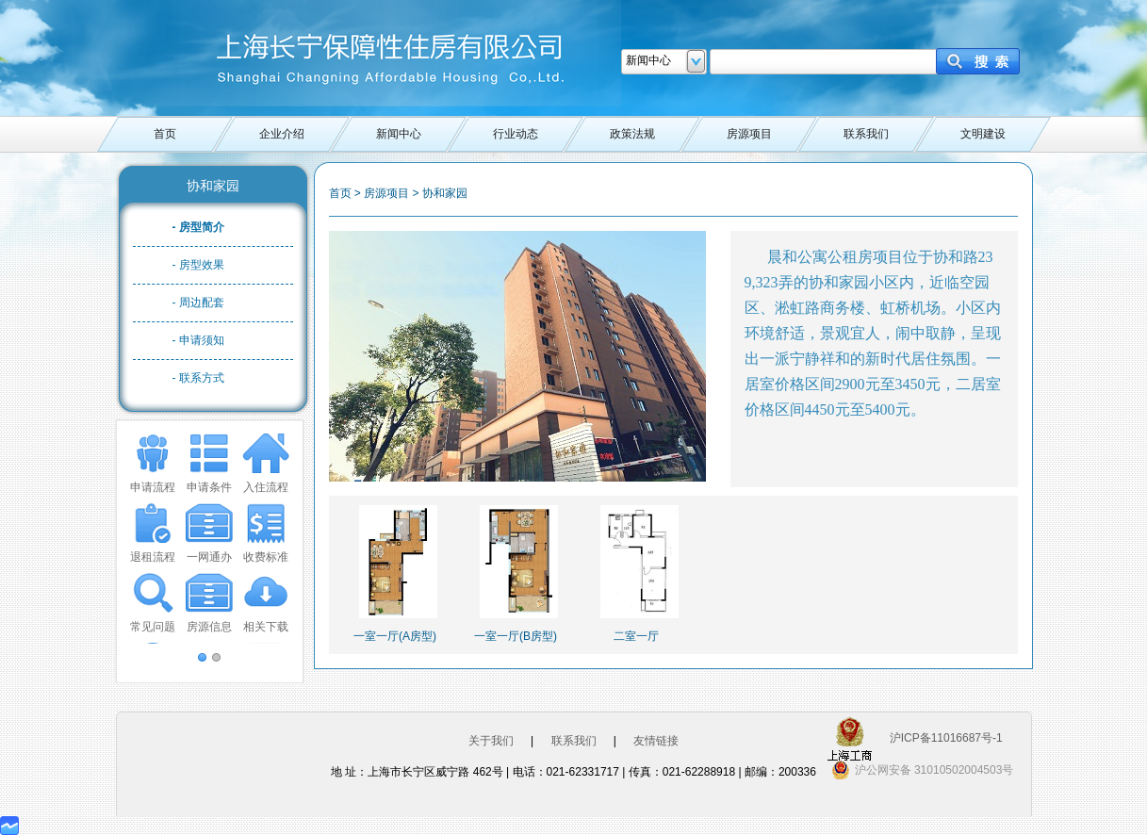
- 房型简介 (198, 227)
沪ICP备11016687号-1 (946, 738)
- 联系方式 (198, 378)
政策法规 (632, 133)
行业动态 (515, 133)
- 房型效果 (198, 264)
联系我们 (866, 133)
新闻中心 (398, 133)
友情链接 (656, 740)
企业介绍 (281, 133)
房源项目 (749, 133)
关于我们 (491, 740)
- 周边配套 (198, 302)
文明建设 (983, 133)
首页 (165, 133)
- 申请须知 (198, 340)
